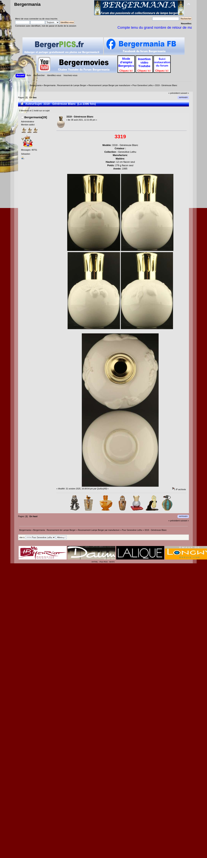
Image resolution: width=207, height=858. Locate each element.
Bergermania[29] (35, 117)
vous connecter (31, 19)
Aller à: (22, 537)
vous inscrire (51, 19)
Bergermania (27, 4)
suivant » (184, 93)
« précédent (174, 93)
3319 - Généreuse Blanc (80, 116)
